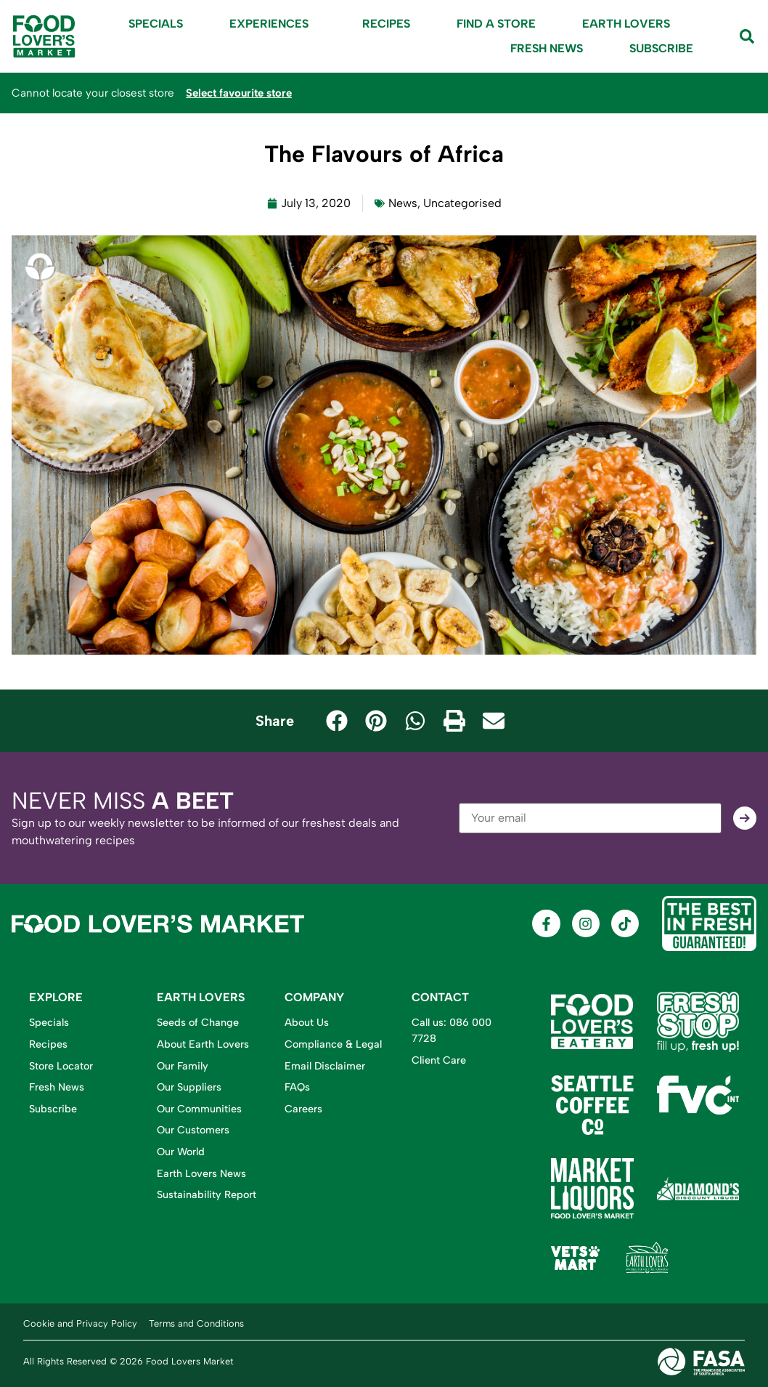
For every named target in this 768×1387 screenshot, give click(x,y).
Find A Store (496, 24)
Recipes (386, 24)
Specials (155, 24)
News (402, 203)
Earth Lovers (626, 24)
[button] (336, 720)
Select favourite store (242, 93)
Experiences (272, 24)
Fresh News (546, 48)
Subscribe (661, 48)
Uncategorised (462, 203)
